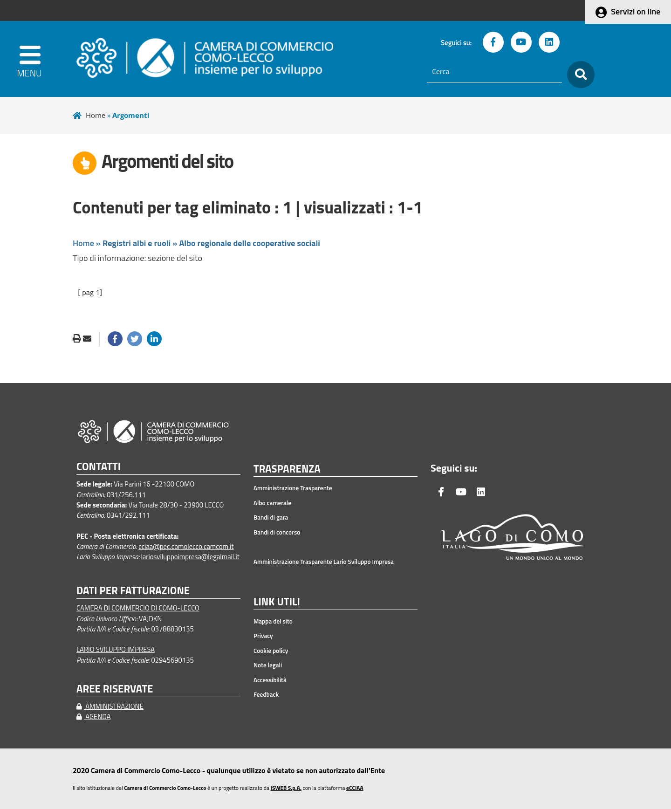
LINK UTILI (276, 602)
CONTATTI (98, 466)
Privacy (263, 635)
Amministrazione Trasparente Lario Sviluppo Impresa (323, 561)
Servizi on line (635, 11)
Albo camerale (272, 502)
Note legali (267, 665)
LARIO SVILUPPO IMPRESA (115, 649)
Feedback (266, 694)
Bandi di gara (270, 517)
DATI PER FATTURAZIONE (133, 590)
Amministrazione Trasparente (292, 488)
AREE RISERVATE (114, 689)
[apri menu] (33, 59)
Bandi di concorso (276, 532)
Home (95, 115)
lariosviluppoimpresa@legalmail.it (190, 556)
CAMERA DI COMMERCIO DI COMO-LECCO (137, 608)
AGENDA (93, 716)
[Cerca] (494, 71)
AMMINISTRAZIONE (110, 706)
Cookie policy (270, 650)
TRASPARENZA (287, 469)
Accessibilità (270, 680)
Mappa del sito (273, 621)
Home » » (196, 243)
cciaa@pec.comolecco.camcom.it (185, 546)
